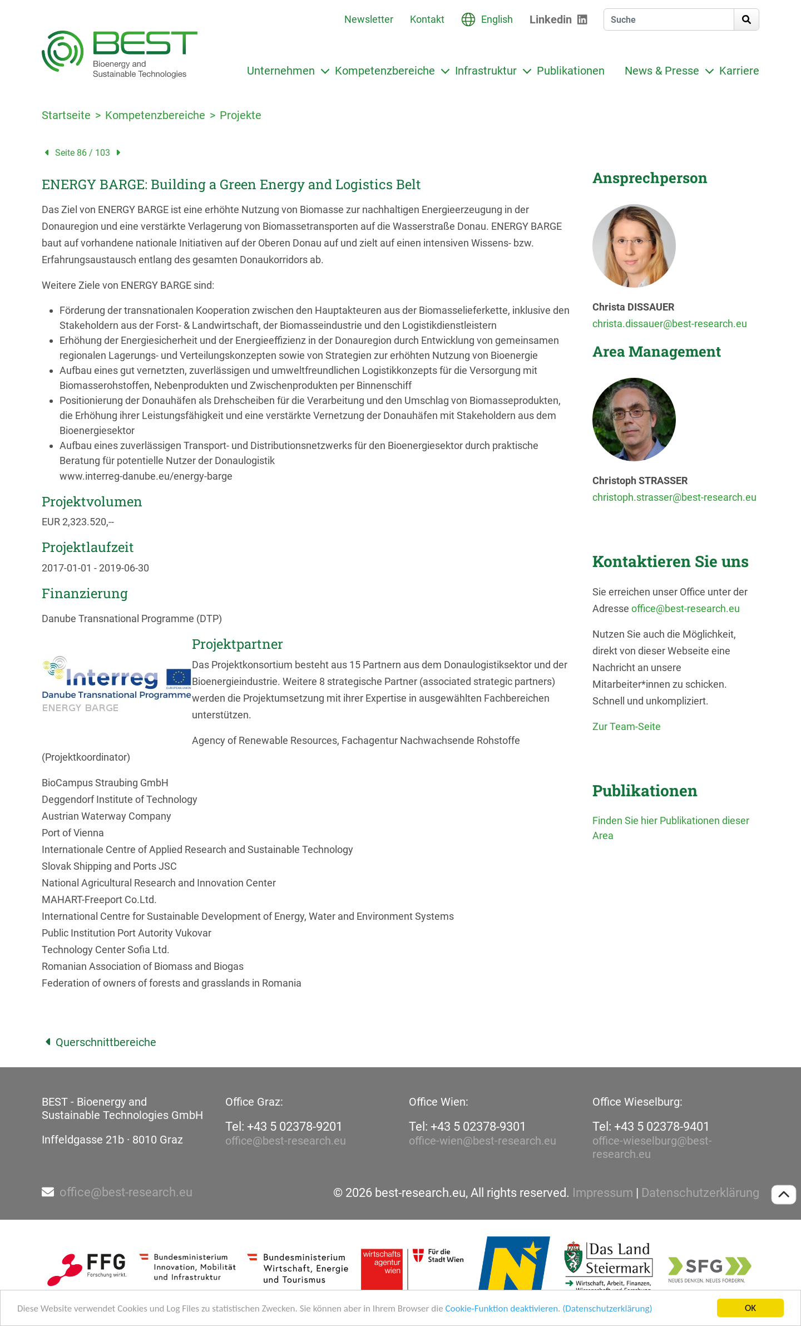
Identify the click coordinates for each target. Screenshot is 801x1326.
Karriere (739, 70)
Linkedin (551, 19)
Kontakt (427, 19)
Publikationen (571, 70)
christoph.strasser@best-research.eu (674, 497)
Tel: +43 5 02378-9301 (467, 1126)
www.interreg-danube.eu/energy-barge (146, 476)
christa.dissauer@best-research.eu (669, 323)
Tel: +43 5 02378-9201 (284, 1126)
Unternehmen (281, 70)
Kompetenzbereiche (385, 70)
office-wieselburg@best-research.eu (652, 1147)
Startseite (66, 115)
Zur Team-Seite (626, 726)
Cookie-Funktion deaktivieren (501, 1308)
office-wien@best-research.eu (482, 1140)
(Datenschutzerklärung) (607, 1308)
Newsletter (368, 19)
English (497, 19)
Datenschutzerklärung (700, 1193)
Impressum (602, 1193)
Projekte (240, 115)
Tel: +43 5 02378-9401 (651, 1126)
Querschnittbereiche (99, 1042)
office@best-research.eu (685, 608)
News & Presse (662, 70)
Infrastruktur (486, 70)
